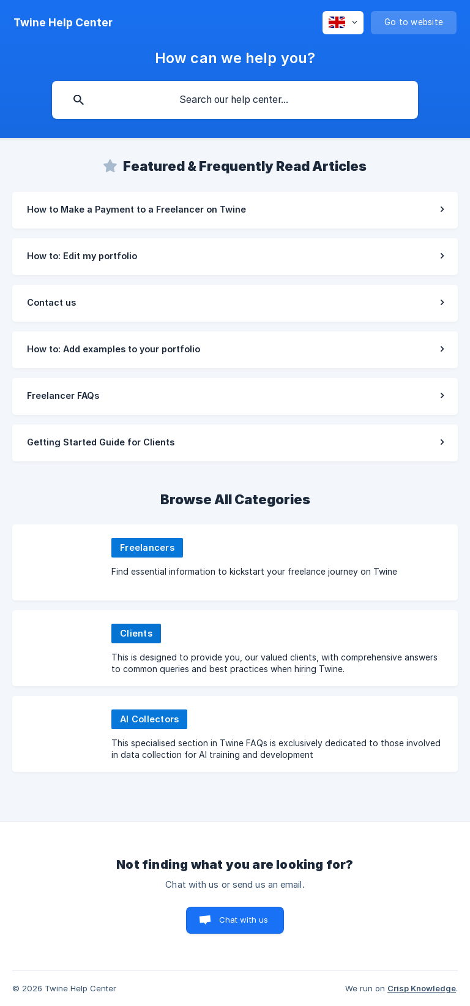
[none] (63, 22)
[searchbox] (235, 100)
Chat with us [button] (244, 920)
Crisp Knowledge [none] (421, 988)
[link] (235, 210)
